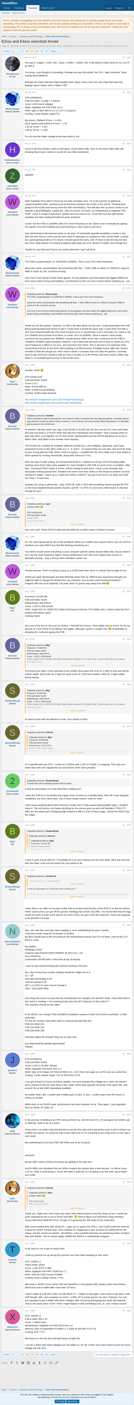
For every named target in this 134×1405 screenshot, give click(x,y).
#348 (129, 1182)
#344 (129, 870)
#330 (129, 196)
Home (7, 8)
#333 (129, 365)
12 (22, 51)
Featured (19, 8)
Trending (5, 13)
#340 (129, 684)
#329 (129, 170)
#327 (129, 92)
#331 (129, 257)
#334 (129, 410)
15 (37, 51)
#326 (129, 58)
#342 (129, 775)
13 (27, 51)
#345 (129, 925)
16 (42, 51)
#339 (129, 639)
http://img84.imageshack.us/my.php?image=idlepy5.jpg (53, 402)
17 (46, 51)
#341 (129, 726)
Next (53, 51)
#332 (129, 288)
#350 (129, 1311)
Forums (33, 8)
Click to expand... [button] (78, 524)
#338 (129, 591)
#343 (129, 825)
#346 (129, 1054)
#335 (129, 498)
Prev (7, 51)
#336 (129, 537)
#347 (129, 1115)
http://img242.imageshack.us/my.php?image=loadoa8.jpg (54, 399)
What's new (48, 8)
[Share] (123, 57)
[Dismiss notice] (129, 20)
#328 (129, 143)
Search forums (18, 13)
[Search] (129, 8)
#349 (129, 1243)
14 (32, 51)
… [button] (18, 51)
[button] (56, 8)
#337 (129, 565)
